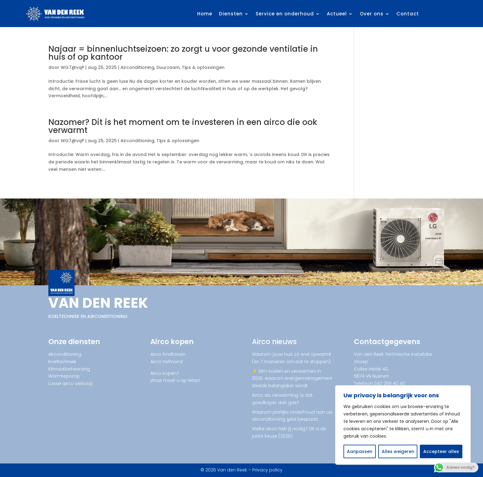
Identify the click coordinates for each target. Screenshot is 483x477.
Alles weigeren (398, 451)
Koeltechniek (62, 362)
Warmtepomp (64, 376)
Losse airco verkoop (70, 383)
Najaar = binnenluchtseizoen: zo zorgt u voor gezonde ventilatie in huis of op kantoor (183, 52)
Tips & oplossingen (203, 67)
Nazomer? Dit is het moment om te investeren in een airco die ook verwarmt (182, 126)
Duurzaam (168, 67)
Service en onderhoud (285, 13)
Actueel (337, 13)
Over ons (372, 13)
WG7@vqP (72, 67)
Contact (407, 13)
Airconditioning (137, 67)
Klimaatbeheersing (69, 369)
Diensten (231, 13)
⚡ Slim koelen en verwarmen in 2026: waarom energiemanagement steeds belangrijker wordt (292, 378)
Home (204, 13)
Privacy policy (267, 470)
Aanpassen (359, 451)
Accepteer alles (441, 451)
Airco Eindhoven (167, 354)
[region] (403, 425)
